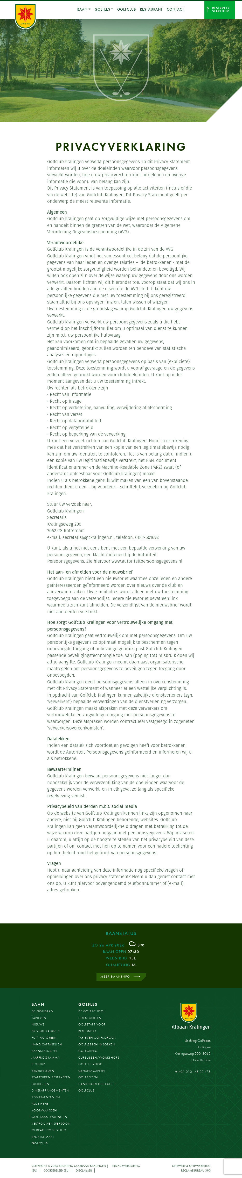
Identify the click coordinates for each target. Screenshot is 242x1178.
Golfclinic (87, 1051)
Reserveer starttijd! (221, 9)
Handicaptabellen (47, 1044)
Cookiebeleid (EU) (57, 1170)
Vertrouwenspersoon (51, 1124)
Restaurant (151, 9)
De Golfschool (91, 1011)
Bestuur (38, 1064)
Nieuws (38, 1024)
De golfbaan (42, 1011)
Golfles (102, 9)
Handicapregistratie (95, 1084)
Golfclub (126, 9)
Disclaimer (84, 1170)
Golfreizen (88, 1077)
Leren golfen (89, 1018)
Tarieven (39, 1018)
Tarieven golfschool (97, 1038)
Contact (175, 9)
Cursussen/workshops (98, 1058)
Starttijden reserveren (51, 1077)
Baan (38, 1004)
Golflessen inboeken (96, 1044)
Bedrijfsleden (43, 1071)
